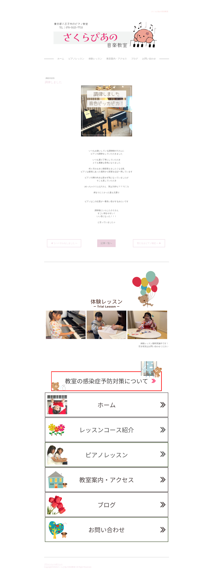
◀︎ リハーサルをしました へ (64, 243)
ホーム (60, 58)
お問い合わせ (149, 58)
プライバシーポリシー (53, 564)
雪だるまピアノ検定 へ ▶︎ (149, 243)
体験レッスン (95, 58)
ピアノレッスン (76, 58)
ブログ (134, 58)
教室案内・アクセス (116, 58)
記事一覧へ (106, 243)
